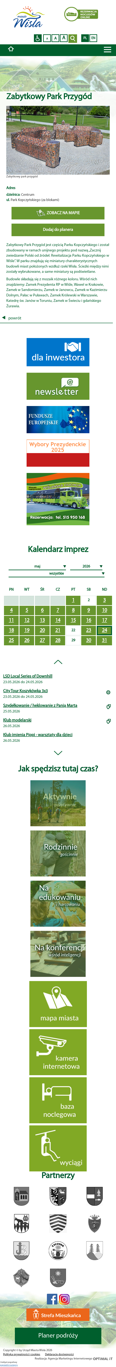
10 (104, 610)
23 (88, 630)
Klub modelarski (17, 720)
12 (26, 620)
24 (104, 630)
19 (26, 630)
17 (104, 620)
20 (42, 630)
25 (11, 640)
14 (57, 620)
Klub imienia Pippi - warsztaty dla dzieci (37, 735)
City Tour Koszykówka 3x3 (25, 691)
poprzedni (4, 1365)
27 (42, 640)
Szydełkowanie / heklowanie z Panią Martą (40, 706)
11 (11, 620)
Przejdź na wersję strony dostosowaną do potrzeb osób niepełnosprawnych (38, 38)
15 (73, 620)
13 (42, 620)
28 (57, 640)
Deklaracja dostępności (59, 1354)
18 (11, 630)
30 (88, 640)
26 (26, 640)
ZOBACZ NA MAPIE (58, 213)
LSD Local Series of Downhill (27, 676)
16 (88, 620)
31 (104, 640)
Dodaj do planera (58, 230)
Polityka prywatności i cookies (21, 1354)
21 (57, 630)
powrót (11, 318)
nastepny (13, 1365)
